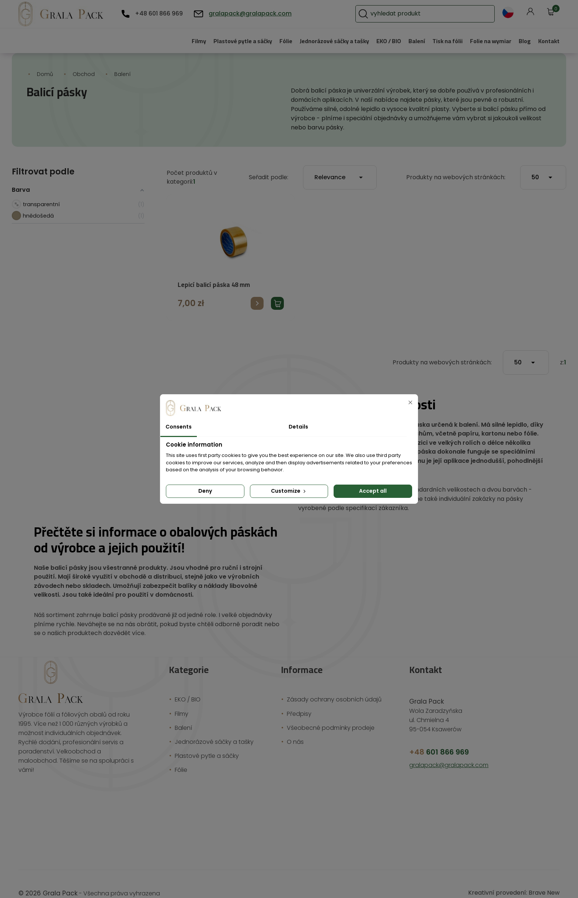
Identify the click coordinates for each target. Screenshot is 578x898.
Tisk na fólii (442, 41)
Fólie (268, 41)
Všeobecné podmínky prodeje (328, 709)
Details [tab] (297, 427)
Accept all (373, 491)
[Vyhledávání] (446, 13)
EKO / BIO (379, 41)
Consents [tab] (177, 427)
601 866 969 (437, 733)
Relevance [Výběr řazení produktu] (350, 168)
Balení (409, 41)
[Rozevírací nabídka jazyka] (508, 12)
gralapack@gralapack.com (240, 13)
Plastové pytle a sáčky (222, 41)
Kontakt (548, 41)
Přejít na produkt (257, 294)
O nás (296, 723)
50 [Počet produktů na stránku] (543, 168)
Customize (289, 491)
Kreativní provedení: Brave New (518, 874)
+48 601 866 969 (157, 13)
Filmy (176, 41)
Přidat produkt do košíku (277, 294)
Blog (523, 41)
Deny (205, 491)
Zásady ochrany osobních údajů (330, 681)
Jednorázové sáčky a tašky (320, 41)
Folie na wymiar (488, 41)
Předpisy (300, 695)
